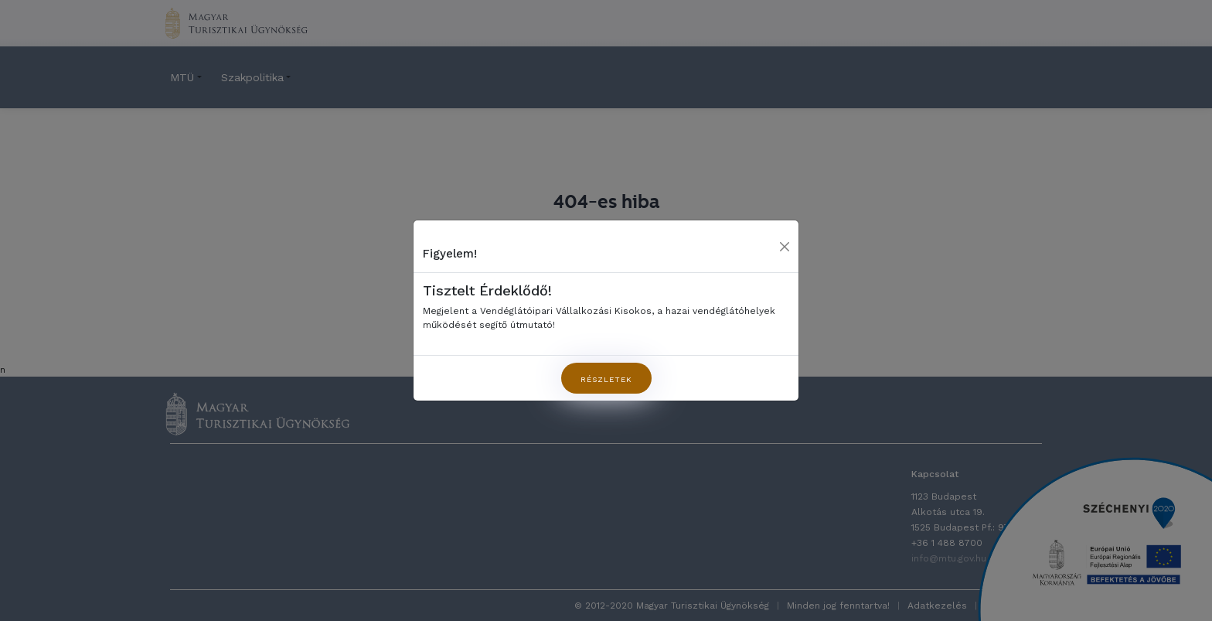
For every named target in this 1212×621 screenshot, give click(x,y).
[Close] (784, 246)
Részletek (606, 379)
